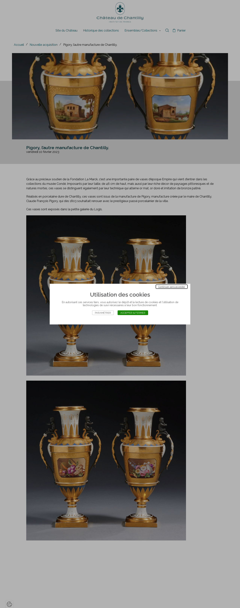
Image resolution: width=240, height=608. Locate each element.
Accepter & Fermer (132, 312)
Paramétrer (103, 312)
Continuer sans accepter (171, 286)
